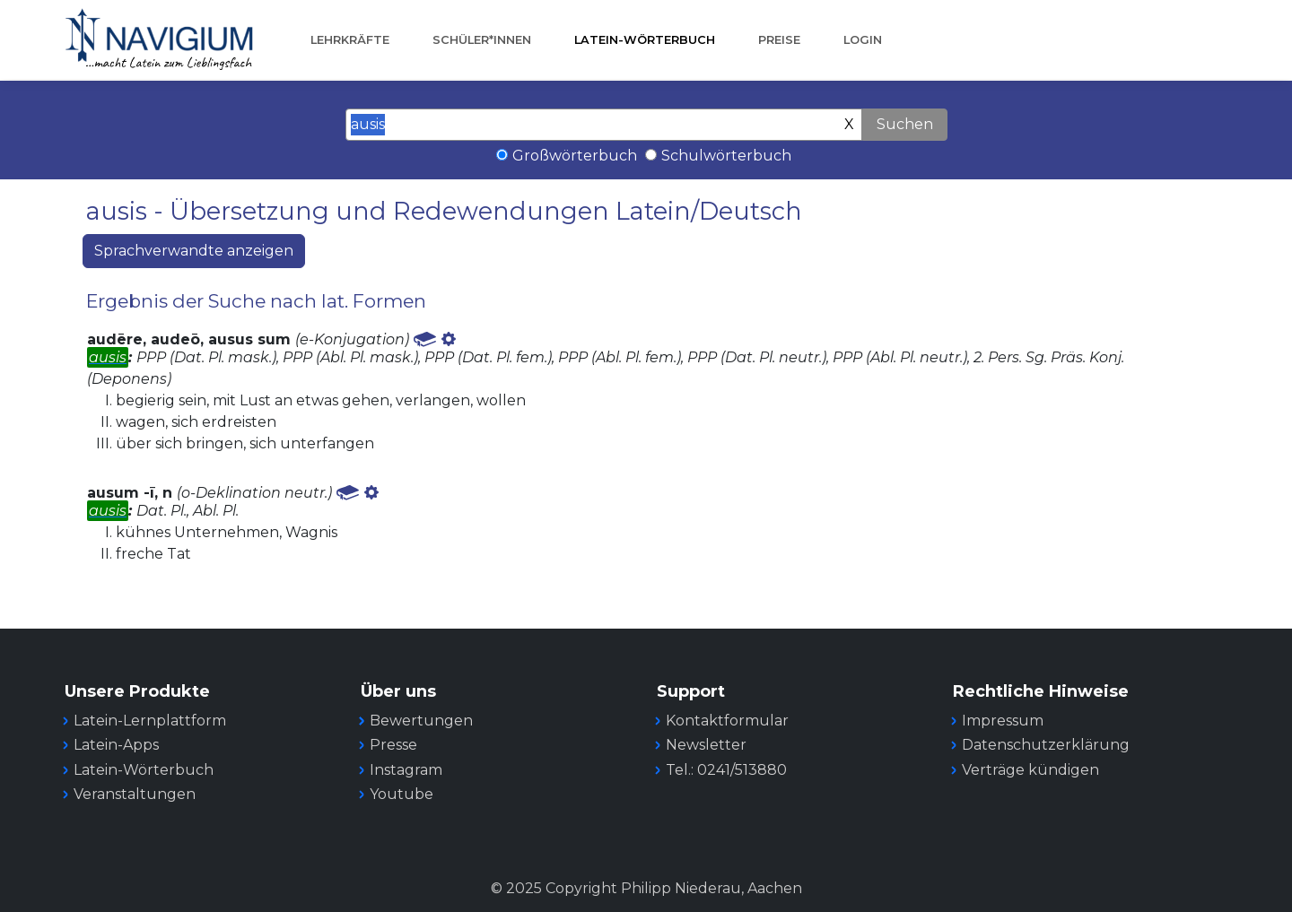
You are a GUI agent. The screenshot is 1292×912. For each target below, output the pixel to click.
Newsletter (706, 744)
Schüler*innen (481, 40)
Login (862, 40)
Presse (393, 744)
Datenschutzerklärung (1046, 744)
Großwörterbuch (574, 155)
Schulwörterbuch (726, 155)
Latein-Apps (116, 744)
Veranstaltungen (135, 794)
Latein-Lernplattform (150, 720)
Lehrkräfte (349, 40)
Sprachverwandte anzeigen (193, 250)
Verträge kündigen (1030, 769)
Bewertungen (421, 720)
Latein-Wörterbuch (644, 40)
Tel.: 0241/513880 (726, 769)
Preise (779, 40)
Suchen (905, 124)
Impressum (1002, 720)
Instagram (406, 769)
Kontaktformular (727, 720)
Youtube (401, 794)
